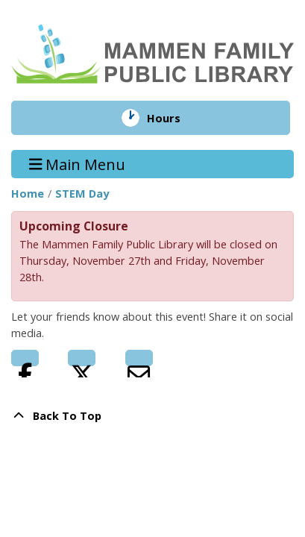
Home (27, 193)
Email (139, 358)
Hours (175, 118)
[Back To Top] (152, 416)
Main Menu (77, 164)
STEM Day (82, 193)
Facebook (25, 358)
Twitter (81, 358)
